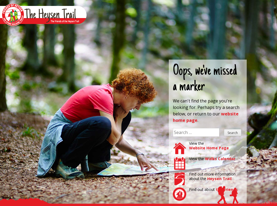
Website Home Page (209, 147)
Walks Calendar (220, 158)
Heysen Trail (219, 178)
